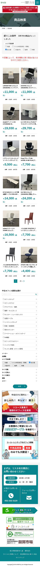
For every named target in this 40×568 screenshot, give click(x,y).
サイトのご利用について (10, 554)
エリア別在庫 (19, 359)
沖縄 (22, 365)
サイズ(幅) (19, 369)
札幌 (5, 362)
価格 (19, 378)
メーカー (19, 353)
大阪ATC (6, 365)
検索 (19, 386)
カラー (19, 381)
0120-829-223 (15, 2)
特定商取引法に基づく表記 (28, 554)
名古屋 (32, 362)
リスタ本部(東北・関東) (18, 362)
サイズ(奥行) (19, 375)
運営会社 (27, 551)
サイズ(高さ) (19, 372)
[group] (20, 9)
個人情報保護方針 (16, 551)
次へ (21, 281)
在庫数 (19, 356)
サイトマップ (20, 557)
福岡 (14, 365)
